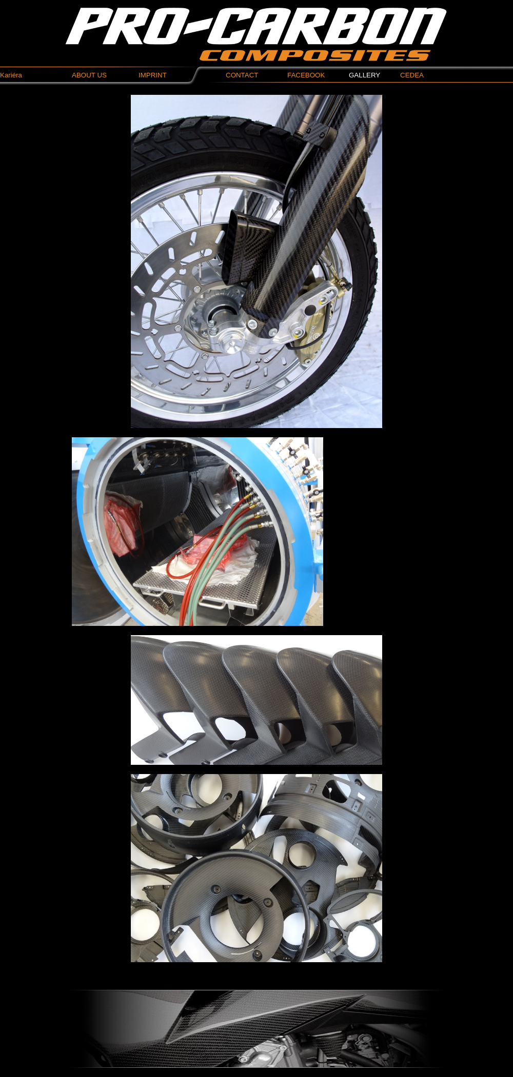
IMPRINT (153, 75)
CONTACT (242, 75)
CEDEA (412, 75)
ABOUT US (89, 75)
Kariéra (11, 75)
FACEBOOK (306, 75)
